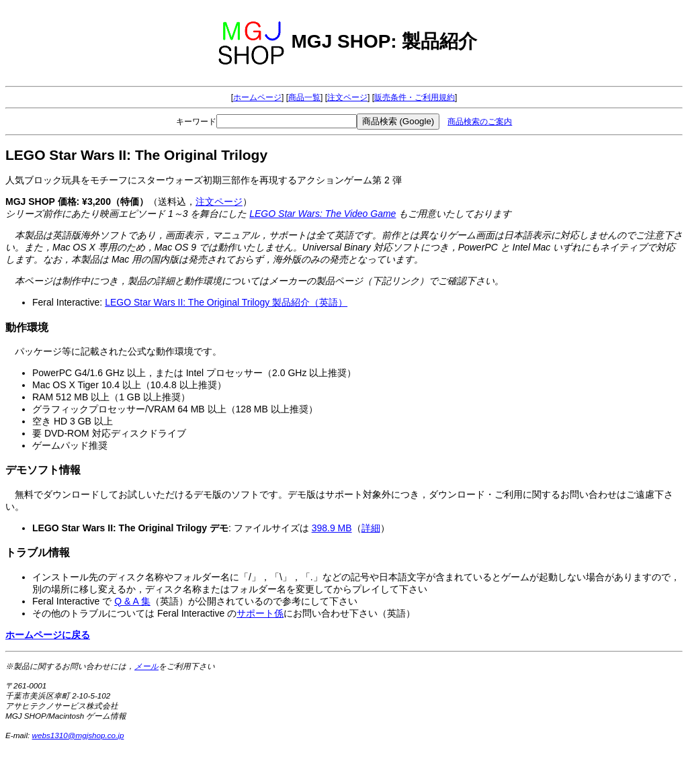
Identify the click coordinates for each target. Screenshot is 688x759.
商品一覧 (304, 97)
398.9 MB (332, 528)
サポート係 (260, 613)
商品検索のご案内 (479, 121)
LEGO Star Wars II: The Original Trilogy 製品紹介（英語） (226, 302)
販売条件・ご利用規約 (414, 97)
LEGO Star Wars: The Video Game (322, 213)
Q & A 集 (132, 601)
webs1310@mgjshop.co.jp (78, 735)
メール (146, 666)
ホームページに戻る (47, 634)
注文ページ (347, 97)
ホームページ (257, 97)
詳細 (370, 528)
